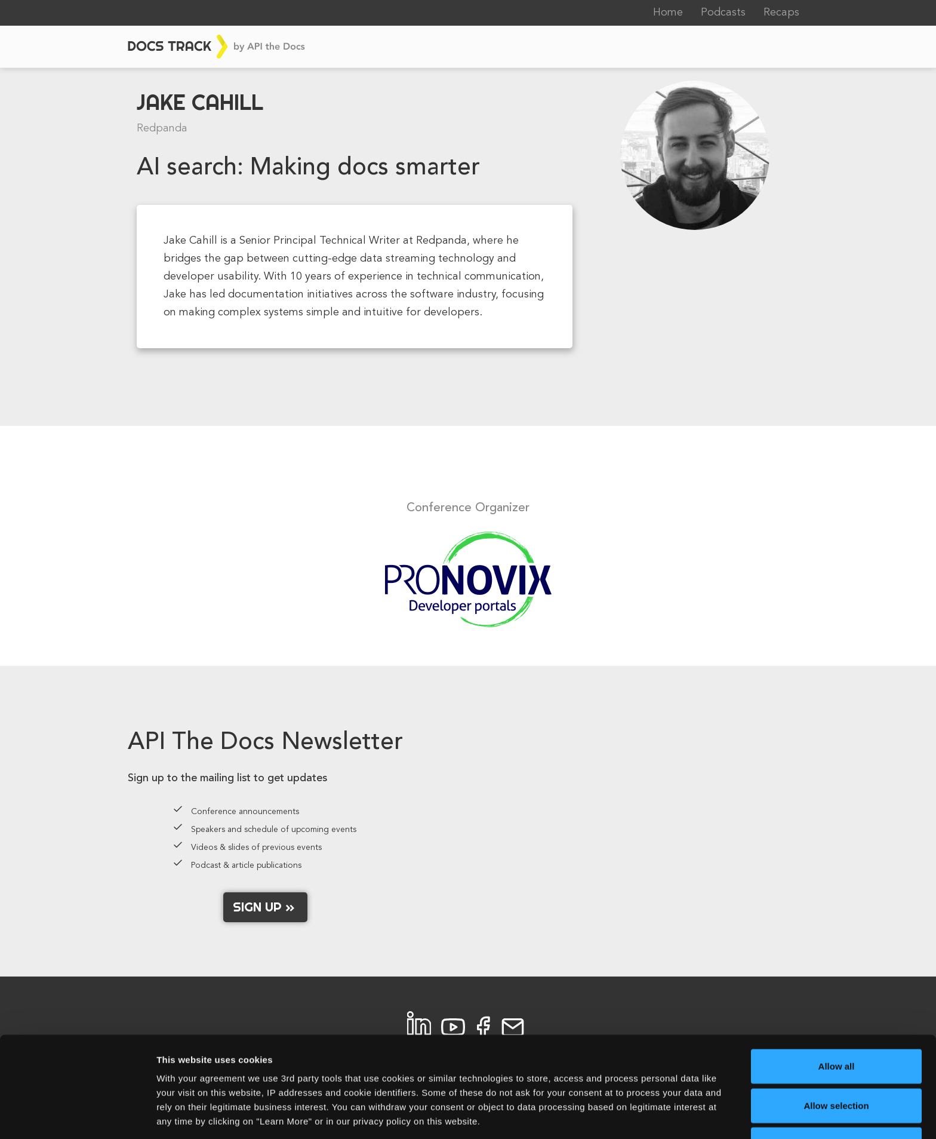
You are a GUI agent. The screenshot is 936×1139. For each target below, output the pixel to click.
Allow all (836, 1022)
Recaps (781, 12)
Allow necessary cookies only (836, 1100)
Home (668, 12)
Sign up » (265, 906)
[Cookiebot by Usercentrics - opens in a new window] (77, 1116)
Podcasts (723, 12)
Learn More (623, 1115)
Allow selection (836, 1061)
